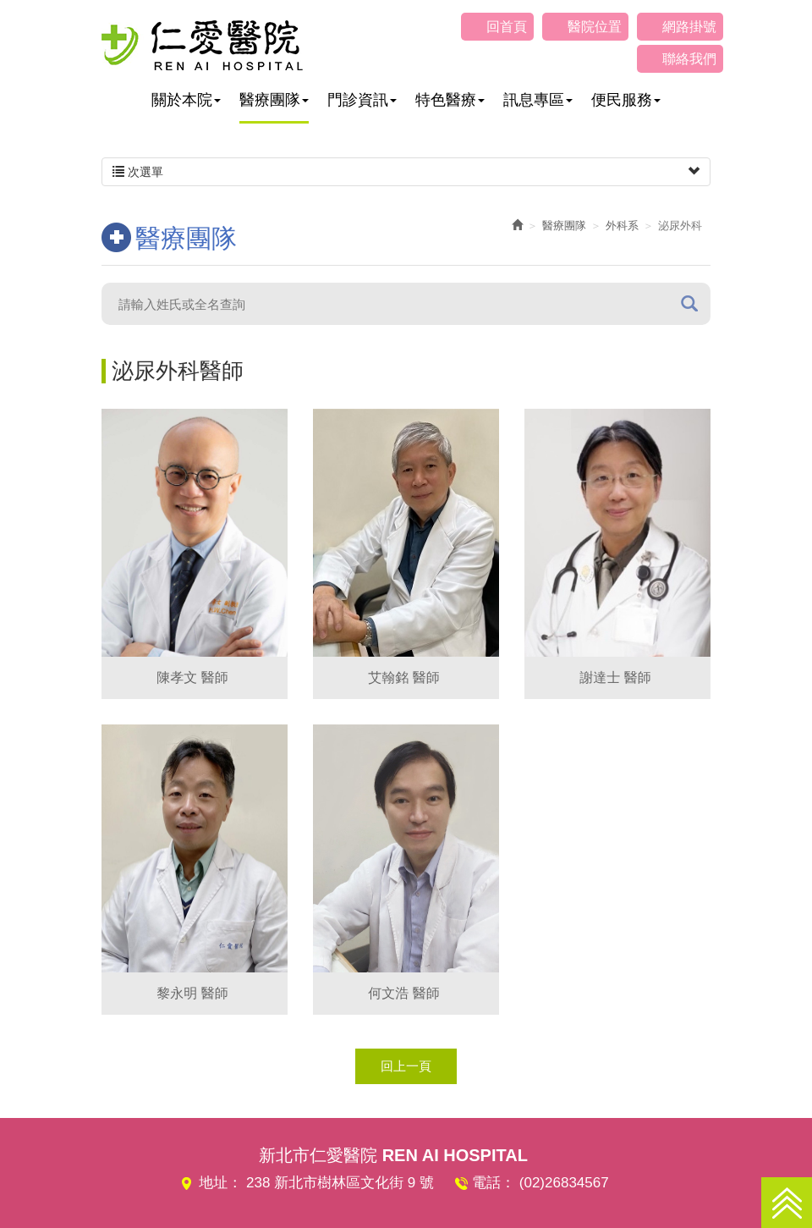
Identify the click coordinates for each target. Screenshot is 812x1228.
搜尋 (689, 303)
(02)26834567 (564, 1183)
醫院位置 (595, 26)
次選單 (406, 171)
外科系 (622, 225)
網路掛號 (689, 26)
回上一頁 (406, 1066)
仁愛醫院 (202, 44)
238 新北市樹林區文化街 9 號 (340, 1183)
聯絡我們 (689, 59)
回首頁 (506, 26)
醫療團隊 (564, 225)
